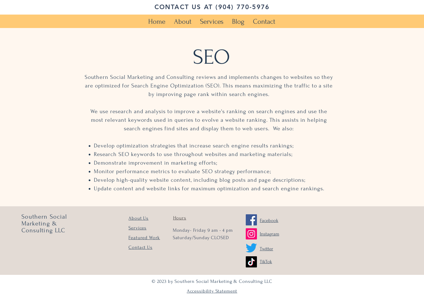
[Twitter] (251, 247)
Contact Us (140, 247)
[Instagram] (251, 233)
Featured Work (144, 237)
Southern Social (44, 216)
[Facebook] (251, 219)
